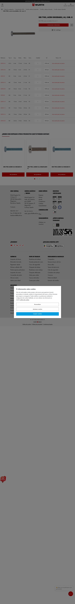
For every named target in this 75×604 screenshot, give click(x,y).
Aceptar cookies (37, 314)
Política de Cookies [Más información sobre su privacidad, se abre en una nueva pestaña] (24, 300)
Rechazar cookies (37, 309)
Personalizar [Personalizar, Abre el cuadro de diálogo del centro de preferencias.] (37, 304)
